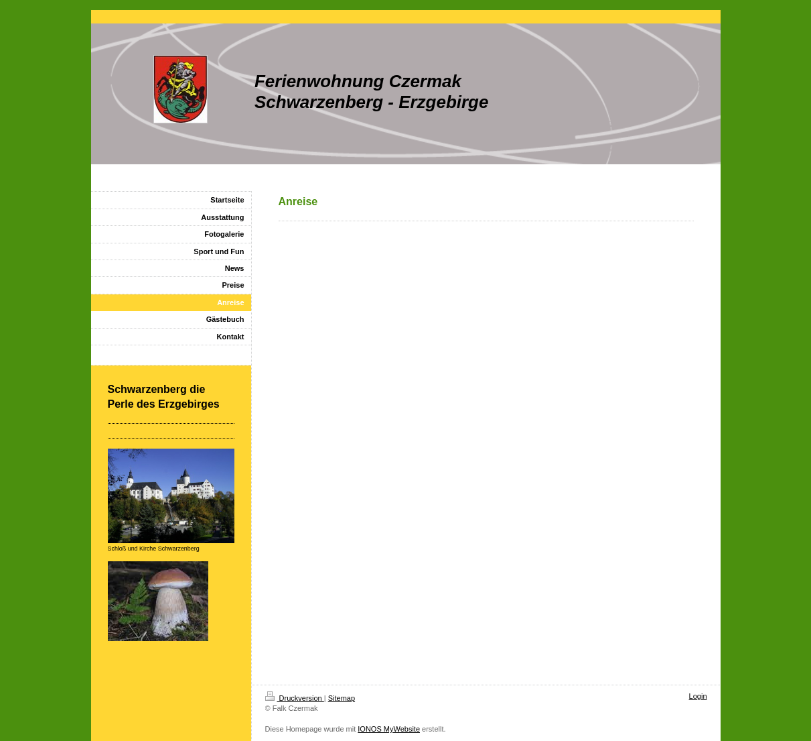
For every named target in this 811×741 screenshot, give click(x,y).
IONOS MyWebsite (389, 729)
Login (698, 696)
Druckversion (294, 698)
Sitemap (341, 698)
